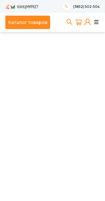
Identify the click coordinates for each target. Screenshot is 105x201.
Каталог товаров (27, 22)
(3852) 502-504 (86, 6)
